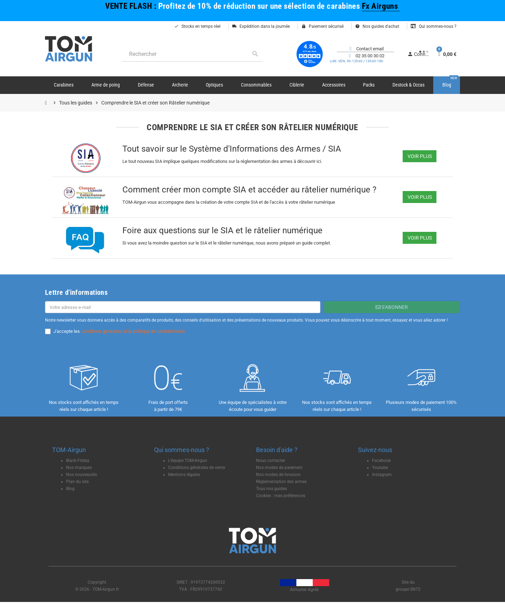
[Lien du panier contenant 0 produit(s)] (446, 54)
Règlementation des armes (281, 481)
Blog (70, 488)
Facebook (381, 460)
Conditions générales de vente (196, 467)
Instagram (382, 474)
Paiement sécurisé (322, 26)
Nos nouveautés (81, 474)
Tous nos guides (271, 488)
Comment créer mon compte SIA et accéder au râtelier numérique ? (249, 190)
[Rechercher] (192, 54)
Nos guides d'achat (377, 26)
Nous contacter (270, 460)
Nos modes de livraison (278, 474)
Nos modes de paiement (279, 467)
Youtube (380, 467)
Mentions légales (184, 474)
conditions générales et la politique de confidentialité (133, 331)
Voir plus (420, 156)
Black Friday (77, 460)
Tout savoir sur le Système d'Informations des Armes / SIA (231, 149)
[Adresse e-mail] (182, 307)
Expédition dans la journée (261, 26)
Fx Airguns (381, 6)
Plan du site (77, 481)
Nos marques (79, 467)
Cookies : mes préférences (280, 495)
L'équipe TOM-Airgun (187, 460)
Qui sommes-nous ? (433, 26)
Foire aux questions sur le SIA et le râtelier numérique (222, 230)
